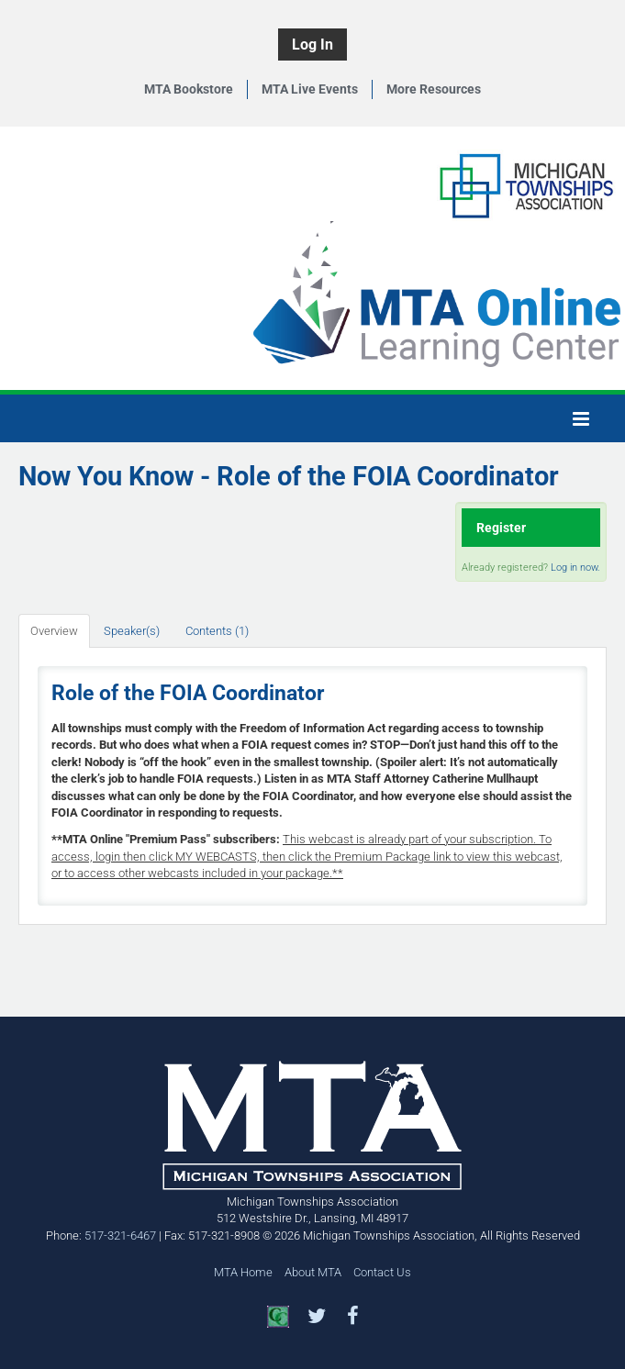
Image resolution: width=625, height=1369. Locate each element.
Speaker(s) (132, 631)
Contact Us (382, 1272)
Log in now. (575, 567)
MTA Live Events (310, 89)
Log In (312, 44)
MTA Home (243, 1272)
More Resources (433, 89)
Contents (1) (217, 631)
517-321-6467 (120, 1235)
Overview (54, 631)
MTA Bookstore (188, 89)
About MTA (313, 1272)
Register (501, 527)
